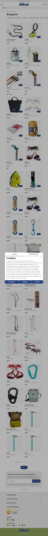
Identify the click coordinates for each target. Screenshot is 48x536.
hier (27, 274)
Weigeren (24, 282)
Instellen (37, 282)
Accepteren (12, 282)
